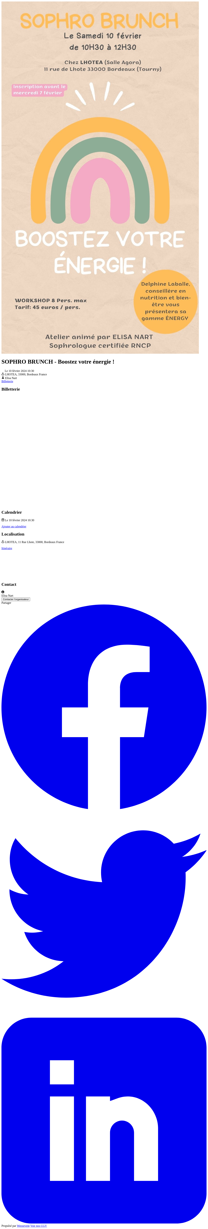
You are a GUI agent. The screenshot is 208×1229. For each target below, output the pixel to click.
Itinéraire (6, 548)
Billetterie (7, 381)
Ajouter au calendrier (13, 526)
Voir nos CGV (38, 1225)
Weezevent (23, 1225)
